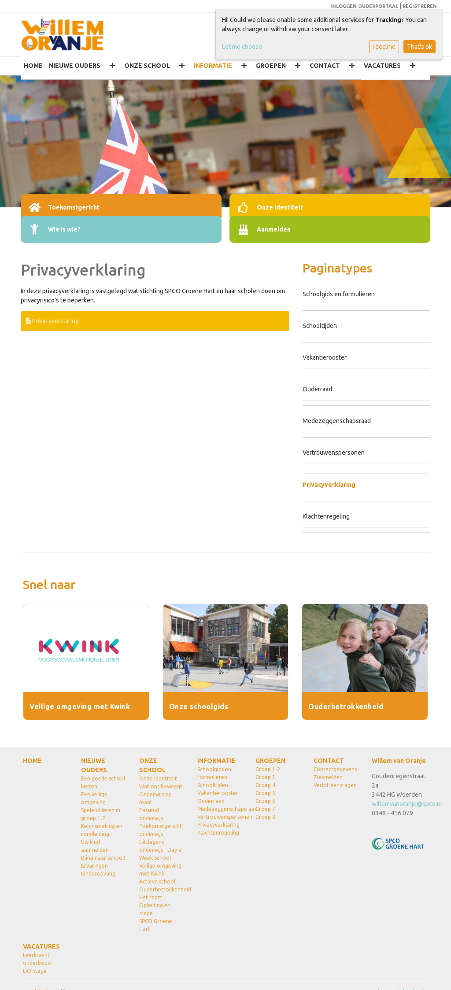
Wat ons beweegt (160, 786)
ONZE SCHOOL (147, 65)
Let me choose (242, 46)
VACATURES (382, 65)
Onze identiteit (158, 778)
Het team (151, 897)
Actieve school (157, 881)
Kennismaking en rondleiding (101, 830)
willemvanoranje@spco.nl (407, 803)
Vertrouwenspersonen (334, 452)
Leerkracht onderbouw (37, 959)
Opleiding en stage (154, 909)
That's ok (419, 46)
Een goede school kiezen (103, 782)
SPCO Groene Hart (155, 925)
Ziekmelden (328, 777)
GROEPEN (271, 65)
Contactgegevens (335, 769)
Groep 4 (265, 785)
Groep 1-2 (267, 769)
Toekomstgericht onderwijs (160, 830)
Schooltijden (320, 325)
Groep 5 (265, 793)
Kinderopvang (98, 873)
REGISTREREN (420, 6)
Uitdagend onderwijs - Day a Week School (160, 850)
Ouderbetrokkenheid (161, 889)
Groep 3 (265, 777)
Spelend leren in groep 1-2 (100, 814)
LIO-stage (35, 971)
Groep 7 (265, 809)
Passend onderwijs (151, 814)
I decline (384, 46)
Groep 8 (265, 817)
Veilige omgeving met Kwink (160, 869)
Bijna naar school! (103, 858)
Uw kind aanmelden (95, 846)
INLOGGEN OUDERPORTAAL (364, 6)
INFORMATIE (213, 65)
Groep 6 (265, 801)
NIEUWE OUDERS (74, 65)
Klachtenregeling (326, 516)
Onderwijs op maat (155, 798)
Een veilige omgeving (94, 798)
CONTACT (325, 65)
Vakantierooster (325, 357)
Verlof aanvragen (335, 785)
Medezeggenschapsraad (337, 420)
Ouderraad (317, 389)
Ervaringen (94, 866)
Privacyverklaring (52, 320)
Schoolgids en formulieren (339, 294)
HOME (33, 65)
